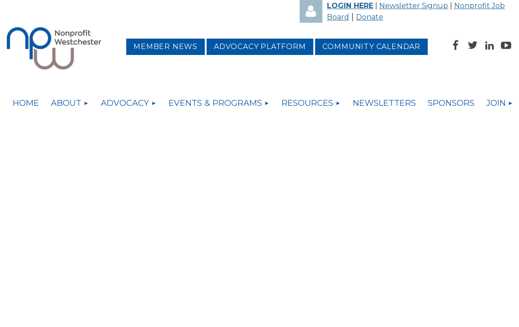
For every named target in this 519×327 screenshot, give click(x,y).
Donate (369, 17)
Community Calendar (371, 46)
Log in (311, 11)
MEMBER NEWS (165, 46)
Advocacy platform (260, 46)
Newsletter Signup (413, 5)
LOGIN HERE (350, 5)
